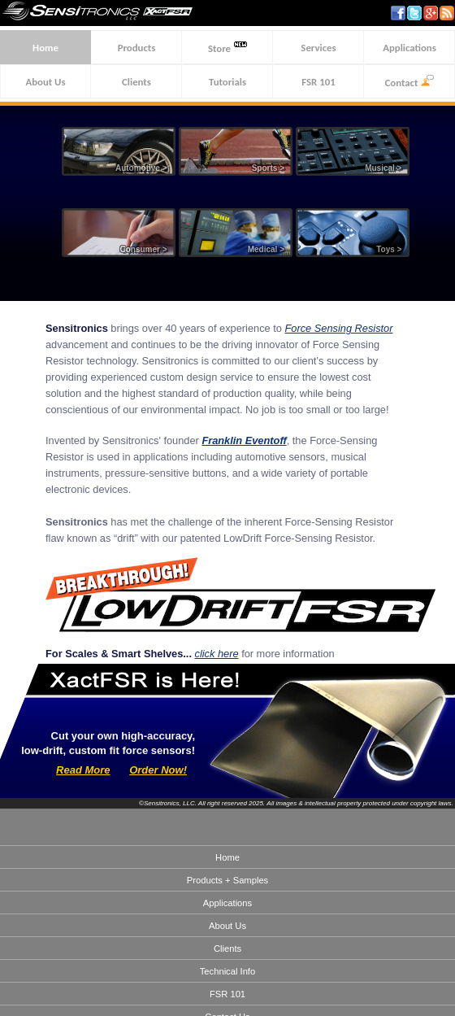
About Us (45, 82)
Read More (83, 770)
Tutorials (227, 82)
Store (227, 48)
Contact (410, 82)
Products (137, 47)
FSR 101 (318, 82)
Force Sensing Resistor (338, 328)
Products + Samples (227, 880)
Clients (136, 82)
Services (318, 47)
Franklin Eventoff (244, 440)
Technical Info (227, 971)
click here (217, 654)
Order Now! (158, 770)
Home (45, 47)
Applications (409, 47)
